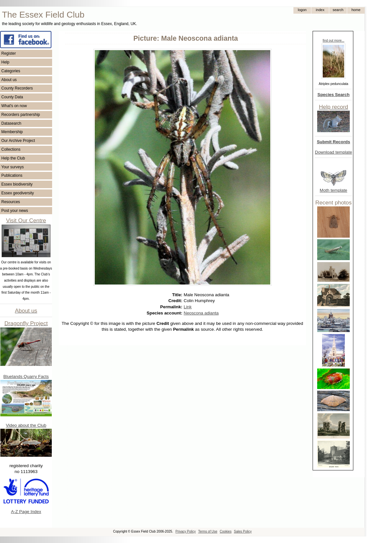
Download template (333, 152)
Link (187, 306)
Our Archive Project (18, 140)
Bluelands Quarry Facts (26, 376)
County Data (12, 97)
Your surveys (12, 167)
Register (8, 53)
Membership (12, 132)
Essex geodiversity (17, 193)
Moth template (333, 190)
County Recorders (17, 88)
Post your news (14, 210)
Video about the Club (26, 425)
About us (9, 79)
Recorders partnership (20, 114)
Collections (11, 149)
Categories (10, 71)
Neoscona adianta (201, 313)
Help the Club (13, 158)
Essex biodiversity (17, 184)
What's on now (14, 106)
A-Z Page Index (26, 511)
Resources (10, 202)
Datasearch (11, 123)
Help (5, 62)
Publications (11, 175)
